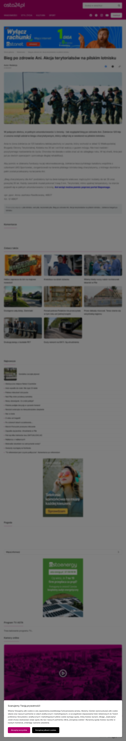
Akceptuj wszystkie (19, 730)
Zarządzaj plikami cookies (45, 730)
